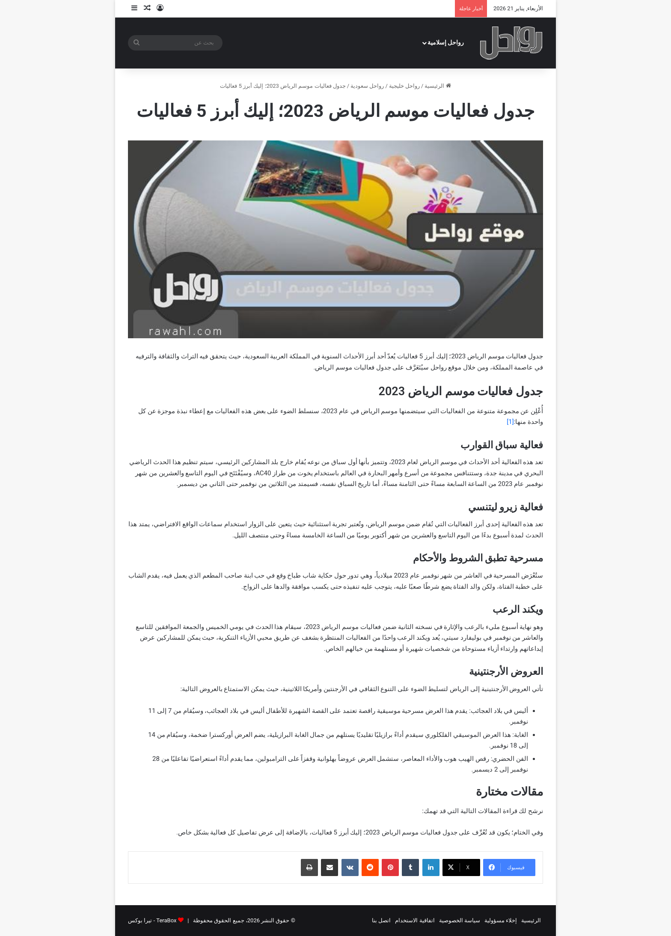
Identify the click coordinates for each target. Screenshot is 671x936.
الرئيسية (438, 86)
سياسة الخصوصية (459, 920)
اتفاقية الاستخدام (414, 920)
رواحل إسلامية (446, 42)
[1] (510, 422)
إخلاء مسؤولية (500, 920)
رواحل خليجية (404, 86)
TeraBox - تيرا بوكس (152, 920)
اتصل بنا (381, 920)
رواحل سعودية (367, 86)
